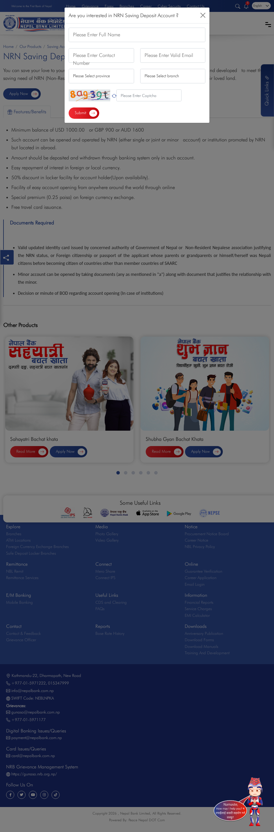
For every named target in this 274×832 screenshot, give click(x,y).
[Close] (202, 15)
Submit (86, 113)
